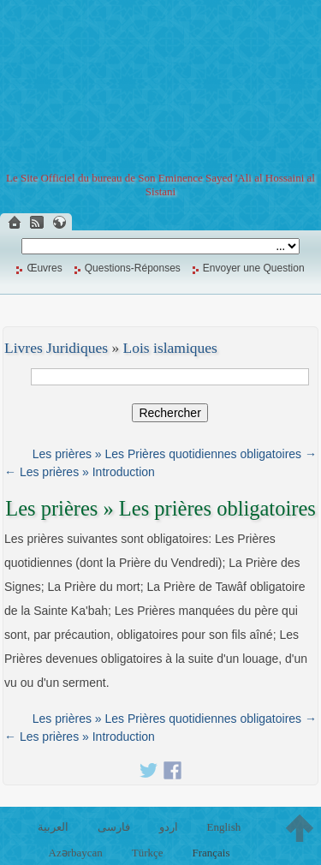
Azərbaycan (76, 852)
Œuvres (44, 268)
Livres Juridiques (56, 347)
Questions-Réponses (133, 268)
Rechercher (169, 413)
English (223, 826)
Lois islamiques (170, 347)
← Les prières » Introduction (79, 472)
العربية (53, 826)
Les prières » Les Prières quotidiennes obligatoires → (175, 454)
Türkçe (147, 852)
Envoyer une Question (254, 268)
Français (210, 852)
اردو (168, 826)
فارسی (114, 826)
